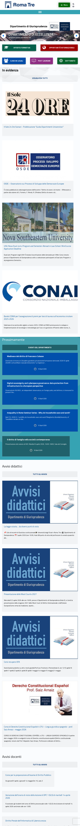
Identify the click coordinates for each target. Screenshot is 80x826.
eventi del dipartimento (39, 347)
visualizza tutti (40, 78)
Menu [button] (66, 5)
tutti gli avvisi (40, 474)
